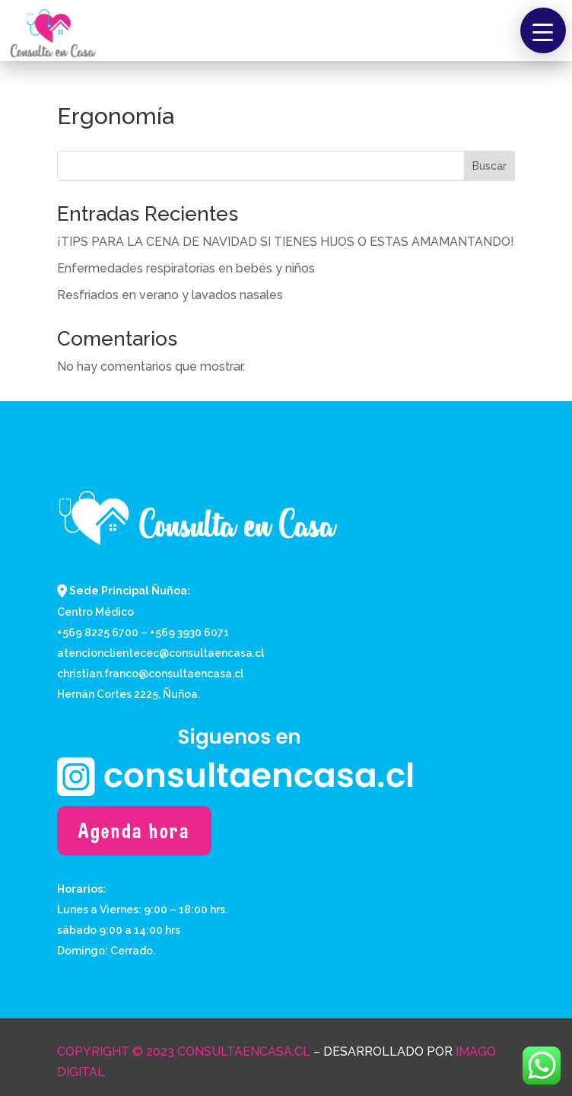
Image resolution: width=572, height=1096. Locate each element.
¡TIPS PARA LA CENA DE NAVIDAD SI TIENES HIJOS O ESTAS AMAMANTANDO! (285, 241)
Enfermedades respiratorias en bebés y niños (186, 268)
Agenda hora (134, 830)
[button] (543, 30)
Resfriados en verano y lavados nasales (170, 295)
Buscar (489, 166)
